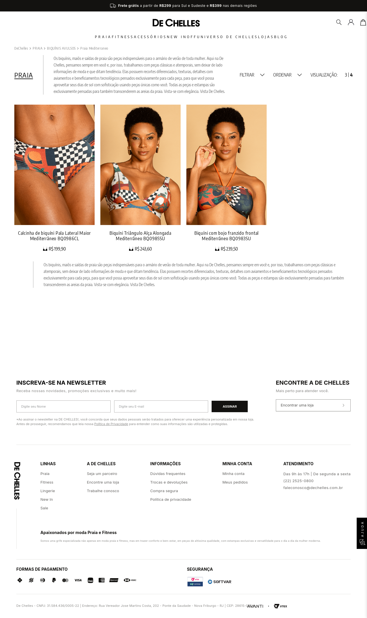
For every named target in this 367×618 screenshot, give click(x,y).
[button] (252, 151)
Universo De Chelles (239, 37)
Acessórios (127, 37)
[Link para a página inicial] (21, 125)
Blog (315, 37)
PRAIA (37, 125)
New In (165, 37)
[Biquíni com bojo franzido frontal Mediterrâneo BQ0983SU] (226, 254)
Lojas (289, 37)
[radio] (346, 151)
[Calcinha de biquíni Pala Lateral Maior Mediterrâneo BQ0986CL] (54, 254)
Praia (57, 37)
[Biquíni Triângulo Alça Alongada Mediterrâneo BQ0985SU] (140, 254)
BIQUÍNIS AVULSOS (61, 125)
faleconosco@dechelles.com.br (313, 487)
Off (192, 37)
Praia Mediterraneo (94, 125)
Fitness (88, 37)
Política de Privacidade (111, 424)
